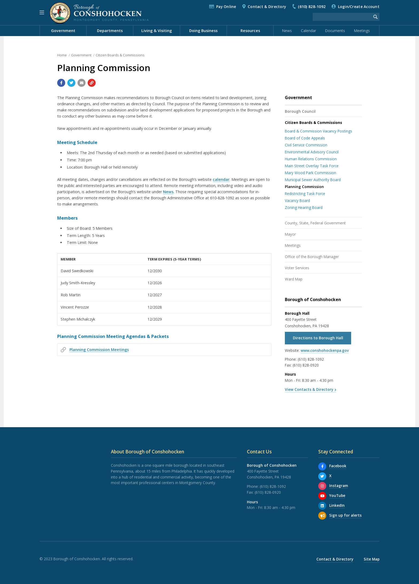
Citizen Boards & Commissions (120, 55)
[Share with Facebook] (61, 83)
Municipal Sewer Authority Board (313, 179)
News (287, 30)
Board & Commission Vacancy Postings (318, 131)
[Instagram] (322, 486)
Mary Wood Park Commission (310, 172)
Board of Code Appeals (305, 138)
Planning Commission (304, 186)
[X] (322, 476)
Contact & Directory (267, 6)
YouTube (337, 495)
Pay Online (226, 6)
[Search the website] (342, 17)
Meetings (362, 30)
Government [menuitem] (63, 30)
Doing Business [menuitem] (203, 30)
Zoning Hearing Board (304, 207)
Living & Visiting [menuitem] (156, 30)
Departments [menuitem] (110, 30)
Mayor (290, 234)
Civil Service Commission (306, 144)
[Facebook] (322, 466)
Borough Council (300, 111)
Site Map (371, 559)
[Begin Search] (375, 17)
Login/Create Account (358, 6)
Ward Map (293, 279)
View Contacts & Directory (309, 389)
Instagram (338, 485)
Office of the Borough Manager (312, 256)
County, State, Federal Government (315, 222)
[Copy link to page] (92, 83)
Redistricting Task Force (305, 193)
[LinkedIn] (322, 506)
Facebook (337, 465)
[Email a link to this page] (81, 83)
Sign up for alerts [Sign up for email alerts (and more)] (345, 515)
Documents (335, 30)
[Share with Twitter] (71, 83)
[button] (42, 12)
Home (62, 55)
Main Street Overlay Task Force (312, 165)
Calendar (308, 30)
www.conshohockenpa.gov (325, 350)
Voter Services (297, 267)
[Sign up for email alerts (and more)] (322, 516)
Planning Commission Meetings (99, 349)
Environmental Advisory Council (312, 151)
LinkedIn (337, 505)
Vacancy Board (297, 200)
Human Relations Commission (311, 158)
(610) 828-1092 (311, 6)
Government (81, 55)
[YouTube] (322, 496)
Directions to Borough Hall (318, 337)
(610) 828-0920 (306, 365)
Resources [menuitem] (250, 30)
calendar (221, 179)
